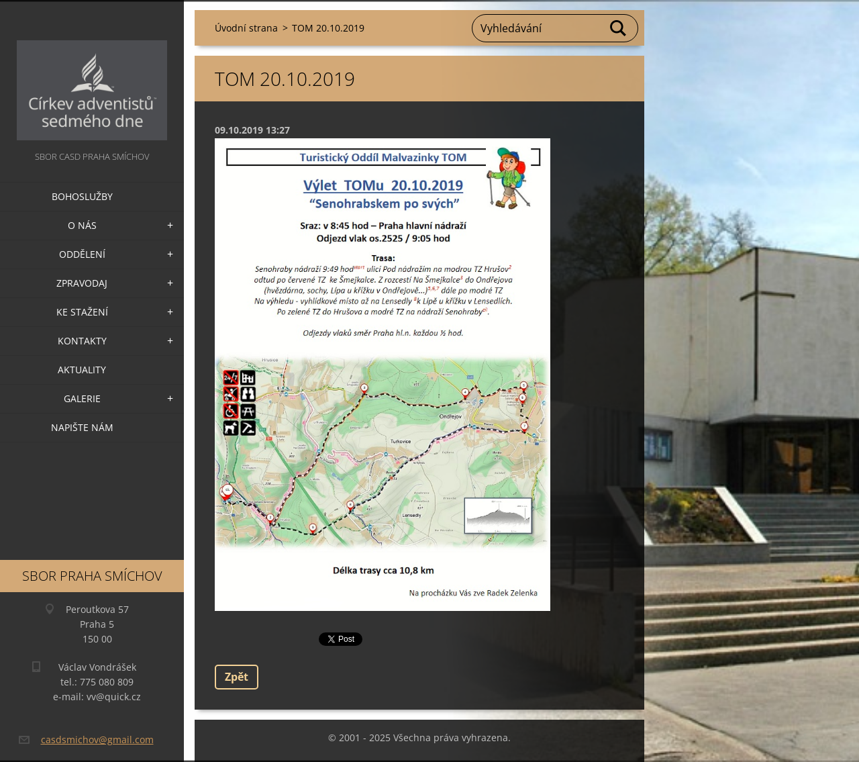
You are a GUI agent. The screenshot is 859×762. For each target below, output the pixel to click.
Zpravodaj (81, 283)
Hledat (618, 28)
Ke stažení (82, 311)
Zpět (236, 676)
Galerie (82, 398)
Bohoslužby (82, 196)
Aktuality (82, 369)
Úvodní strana (246, 27)
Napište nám (82, 427)
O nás (82, 225)
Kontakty (82, 340)
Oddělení (82, 254)
